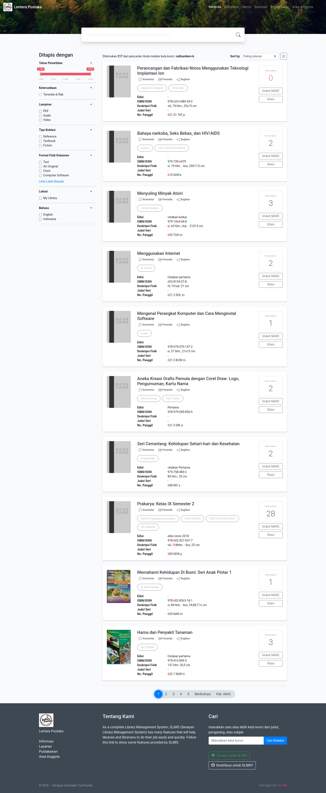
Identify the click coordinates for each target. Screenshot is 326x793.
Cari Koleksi (275, 740)
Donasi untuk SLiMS (229, 756)
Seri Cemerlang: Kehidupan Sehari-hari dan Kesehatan (188, 443)
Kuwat (144, 333)
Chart (46, 171)
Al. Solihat (146, 268)
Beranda (215, 7)
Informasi (231, 7)
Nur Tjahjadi (147, 647)
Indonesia (49, 219)
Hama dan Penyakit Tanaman (164, 632)
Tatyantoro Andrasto (152, 88)
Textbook (49, 141)
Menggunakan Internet (158, 253)
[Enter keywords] (236, 741)
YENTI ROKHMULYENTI (222, 518)
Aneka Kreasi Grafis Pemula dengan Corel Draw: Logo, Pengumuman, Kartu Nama (188, 381)
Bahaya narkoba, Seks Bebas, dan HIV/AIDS (178, 133)
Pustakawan (279, 7)
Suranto (145, 148)
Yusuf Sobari (173, 398)
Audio (47, 115)
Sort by (235, 56)
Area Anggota (303, 7)
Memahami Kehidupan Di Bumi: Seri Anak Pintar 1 (184, 572)
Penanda (167, 79)
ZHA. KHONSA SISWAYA (171, 148)
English (48, 214)
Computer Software (56, 175)
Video (47, 120)
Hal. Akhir (223, 694)
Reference (50, 136)
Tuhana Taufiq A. (150, 208)
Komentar (146, 79)
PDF (46, 111)
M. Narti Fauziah (150, 587)
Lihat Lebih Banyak (51, 181)
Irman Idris (178, 88)
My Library (50, 198)
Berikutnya (203, 694)
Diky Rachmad (149, 398)
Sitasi (270, 99)
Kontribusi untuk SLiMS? (232, 765)
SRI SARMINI (148, 527)
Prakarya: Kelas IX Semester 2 (165, 503)
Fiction (47, 145)
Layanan (45, 746)
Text (46, 162)
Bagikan (183, 79)
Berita (246, 7)
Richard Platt (148, 458)
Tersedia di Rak (53, 94)
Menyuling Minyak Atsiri (160, 193)
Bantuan (261, 7)
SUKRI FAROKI (192, 518)
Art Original (50, 166)
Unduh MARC (271, 91)
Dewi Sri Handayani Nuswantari (158, 518)
